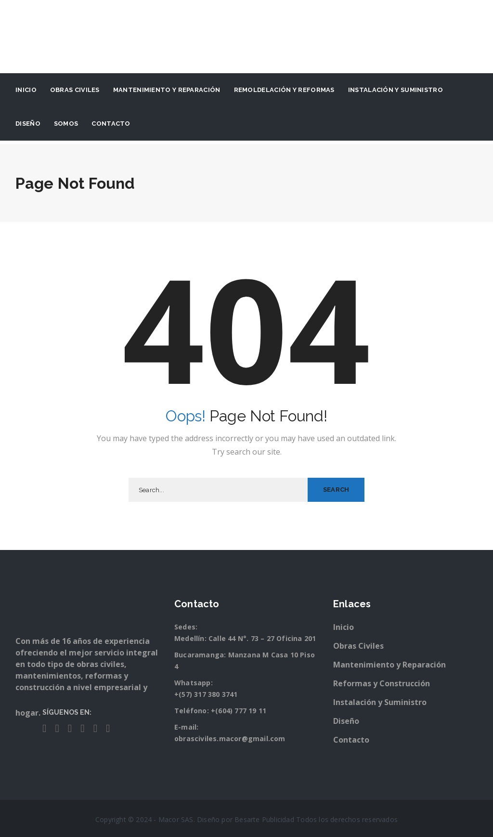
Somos (66, 123)
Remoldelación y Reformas (284, 89)
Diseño (27, 123)
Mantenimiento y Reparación (167, 89)
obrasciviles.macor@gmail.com (229, 738)
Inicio (26, 89)
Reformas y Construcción (381, 683)
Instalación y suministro (395, 89)
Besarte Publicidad (264, 819)
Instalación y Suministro (380, 702)
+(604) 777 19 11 (238, 710)
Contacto (110, 123)
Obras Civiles (75, 89)
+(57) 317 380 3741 (206, 694)
